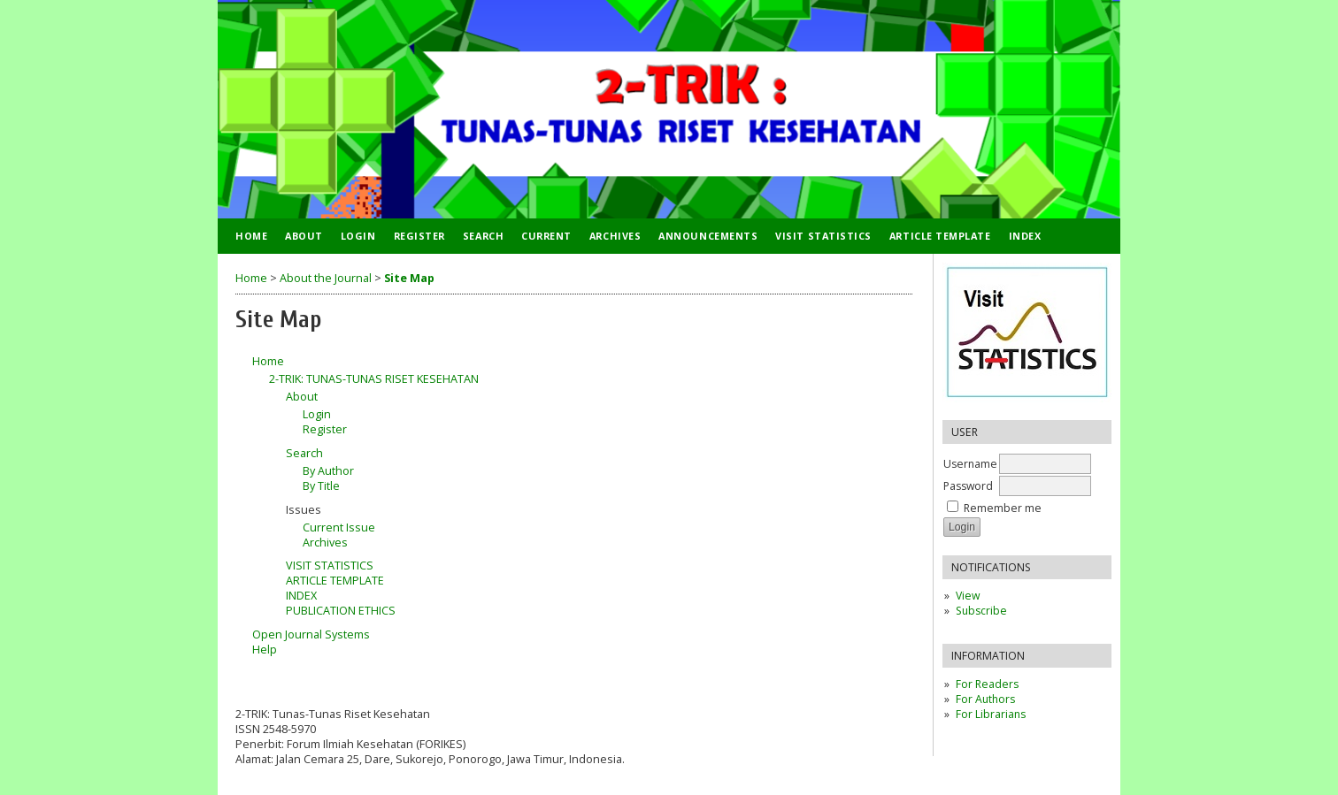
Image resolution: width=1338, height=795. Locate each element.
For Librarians (991, 714)
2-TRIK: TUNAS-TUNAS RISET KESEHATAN (374, 378)
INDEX (1025, 235)
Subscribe (981, 610)
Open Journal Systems (311, 634)
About (304, 235)
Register (419, 235)
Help (264, 649)
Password (968, 485)
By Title (321, 485)
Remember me (1003, 508)
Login (358, 235)
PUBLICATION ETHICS (341, 610)
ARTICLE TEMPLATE (940, 235)
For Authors (985, 699)
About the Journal (326, 278)
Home (251, 235)
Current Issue (339, 527)
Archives (615, 235)
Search (483, 235)
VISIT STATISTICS (823, 235)
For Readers (987, 684)
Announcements (707, 235)
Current (546, 235)
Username (970, 463)
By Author (328, 470)
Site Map (409, 278)
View (968, 595)
